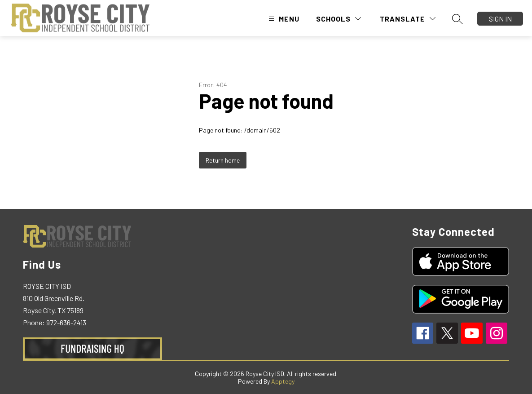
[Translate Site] (408, 18)
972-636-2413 (66, 322)
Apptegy (283, 381)
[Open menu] (282, 18)
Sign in (500, 18)
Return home (223, 160)
